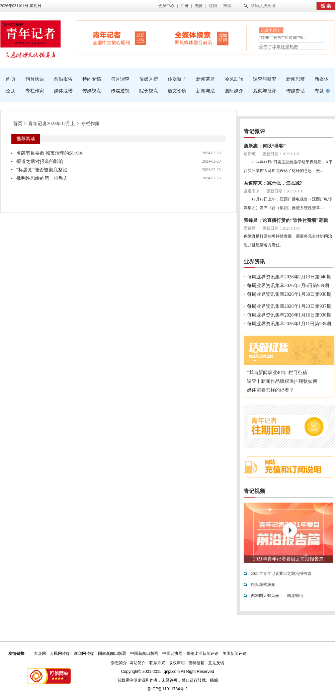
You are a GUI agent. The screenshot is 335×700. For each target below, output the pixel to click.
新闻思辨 (295, 79)
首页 (17, 123)
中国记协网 (172, 653)
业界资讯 (254, 261)
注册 (184, 5)
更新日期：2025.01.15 (281, 154)
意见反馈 (216, 663)
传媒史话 (295, 90)
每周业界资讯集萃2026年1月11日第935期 (289, 323)
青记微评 (254, 131)
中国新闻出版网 (144, 653)
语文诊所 (177, 90)
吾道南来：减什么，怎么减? (273, 183)
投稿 (227, 5)
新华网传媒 (84, 653)
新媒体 (322, 79)
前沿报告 (63, 79)
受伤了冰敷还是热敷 (278, 46)
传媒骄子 (177, 79)
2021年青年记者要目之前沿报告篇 (288, 558)
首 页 (10, 79)
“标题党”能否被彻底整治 (41, 169)
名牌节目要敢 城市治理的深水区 (49, 153)
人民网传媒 (60, 653)
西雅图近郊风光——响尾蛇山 (277, 595)
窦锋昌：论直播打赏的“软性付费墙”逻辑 (286, 220)
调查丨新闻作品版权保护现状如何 (282, 381)
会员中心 (166, 5)
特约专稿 (91, 79)
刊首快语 (34, 79)
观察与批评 (264, 90)
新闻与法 (205, 90)
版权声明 (177, 663)
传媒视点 (91, 90)
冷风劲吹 (234, 79)
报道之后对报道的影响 (39, 161)
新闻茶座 (205, 79)
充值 (199, 5)
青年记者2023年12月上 (51, 123)
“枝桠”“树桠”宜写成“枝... (283, 38)
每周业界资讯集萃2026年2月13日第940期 (289, 276)
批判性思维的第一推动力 (42, 178)
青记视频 (254, 491)
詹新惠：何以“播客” (265, 146)
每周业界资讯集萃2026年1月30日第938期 (289, 294)
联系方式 (157, 663)
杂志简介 (119, 663)
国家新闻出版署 (112, 653)
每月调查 (120, 79)
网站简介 (138, 663)
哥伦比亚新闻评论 (202, 653)
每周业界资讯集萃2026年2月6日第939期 (288, 285)
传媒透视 (120, 90)
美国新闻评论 (235, 653)
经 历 (10, 90)
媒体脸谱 (63, 90)
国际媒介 (234, 90)
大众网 (40, 653)
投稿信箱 (196, 663)
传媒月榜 (148, 79)
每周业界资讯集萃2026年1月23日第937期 (289, 306)
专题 (319, 90)
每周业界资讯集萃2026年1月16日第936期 (289, 315)
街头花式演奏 (263, 584)
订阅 (213, 5)
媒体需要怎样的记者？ (270, 389)
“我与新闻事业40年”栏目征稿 (277, 372)
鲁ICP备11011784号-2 (167, 689)
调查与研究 (264, 79)
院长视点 (148, 90)
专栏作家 (34, 90)
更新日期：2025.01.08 (281, 228)
